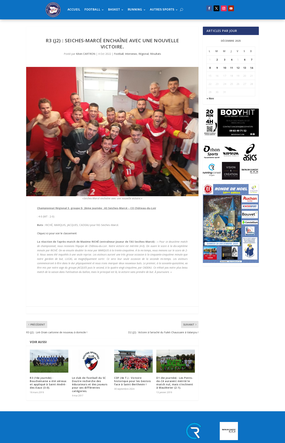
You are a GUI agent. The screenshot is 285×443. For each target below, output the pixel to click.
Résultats (155, 53)
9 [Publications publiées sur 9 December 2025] (217, 67)
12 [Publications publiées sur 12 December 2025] (237, 67)
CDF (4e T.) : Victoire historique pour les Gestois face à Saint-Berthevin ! (132, 381)
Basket (114, 10)
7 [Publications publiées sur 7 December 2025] (251, 59)
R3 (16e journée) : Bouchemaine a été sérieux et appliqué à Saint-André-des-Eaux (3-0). (48, 383)
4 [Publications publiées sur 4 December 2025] (231, 59)
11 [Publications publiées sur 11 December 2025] (231, 67)
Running (135, 10)
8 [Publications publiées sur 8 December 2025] (210, 67)
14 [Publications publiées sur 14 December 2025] (251, 67)
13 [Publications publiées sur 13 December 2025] (244, 67)
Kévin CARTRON (85, 53)
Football (92, 10)
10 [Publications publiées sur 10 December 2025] (224, 67)
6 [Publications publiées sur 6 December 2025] (244, 59)
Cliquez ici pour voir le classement (57, 233)
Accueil (73, 10)
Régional (144, 53)
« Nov (210, 98)
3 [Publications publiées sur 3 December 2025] (224, 59)
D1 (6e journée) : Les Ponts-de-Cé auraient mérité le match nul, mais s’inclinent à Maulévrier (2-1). (174, 383)
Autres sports (162, 10)
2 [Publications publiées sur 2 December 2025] (217, 59)
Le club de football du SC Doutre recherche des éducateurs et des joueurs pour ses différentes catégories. (89, 384)
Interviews (131, 53)
